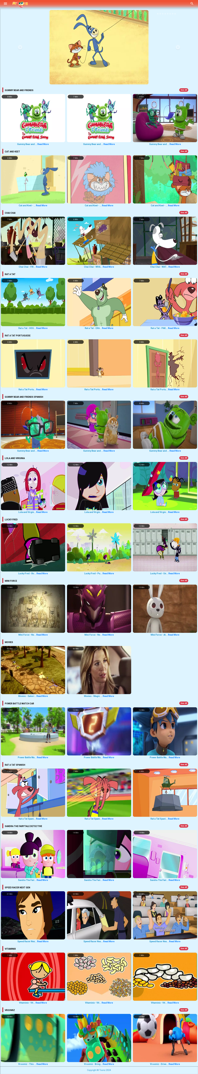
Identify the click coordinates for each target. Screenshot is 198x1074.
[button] (20, 47)
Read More (43, 144)
